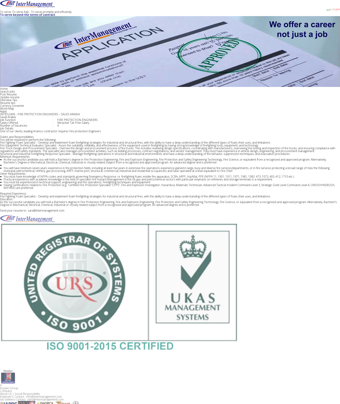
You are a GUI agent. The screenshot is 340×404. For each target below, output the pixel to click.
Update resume (9, 97)
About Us (6, 398)
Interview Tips (8, 100)
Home (4, 89)
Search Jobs (7, 91)
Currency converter (12, 106)
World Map (7, 108)
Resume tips (7, 103)
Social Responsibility (27, 398)
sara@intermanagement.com (44, 210)
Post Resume (8, 94)
